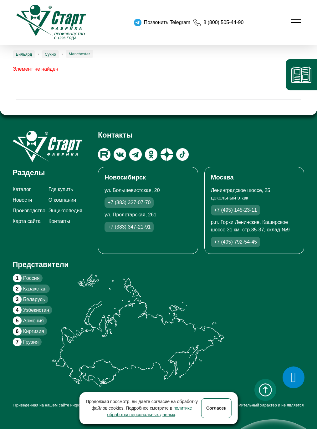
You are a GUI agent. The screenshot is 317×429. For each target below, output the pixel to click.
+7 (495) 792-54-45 (235, 242)
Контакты (59, 221)
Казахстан (30, 289)
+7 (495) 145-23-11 (235, 210)
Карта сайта (27, 221)
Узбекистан (31, 310)
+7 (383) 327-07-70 (129, 202)
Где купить (61, 189)
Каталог (22, 189)
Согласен (216, 408)
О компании (62, 200)
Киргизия (28, 331)
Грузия (26, 342)
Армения (28, 320)
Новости (22, 200)
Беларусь (29, 299)
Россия (26, 278)
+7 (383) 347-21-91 (129, 227)
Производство (29, 210)
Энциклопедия (65, 210)
